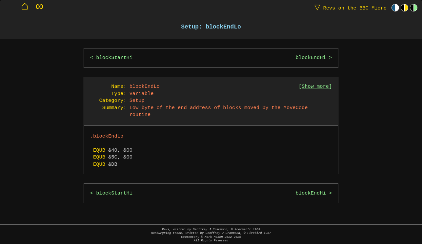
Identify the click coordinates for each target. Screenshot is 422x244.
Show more (315, 86)
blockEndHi (311, 57)
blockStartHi (114, 57)
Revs (349, 7)
